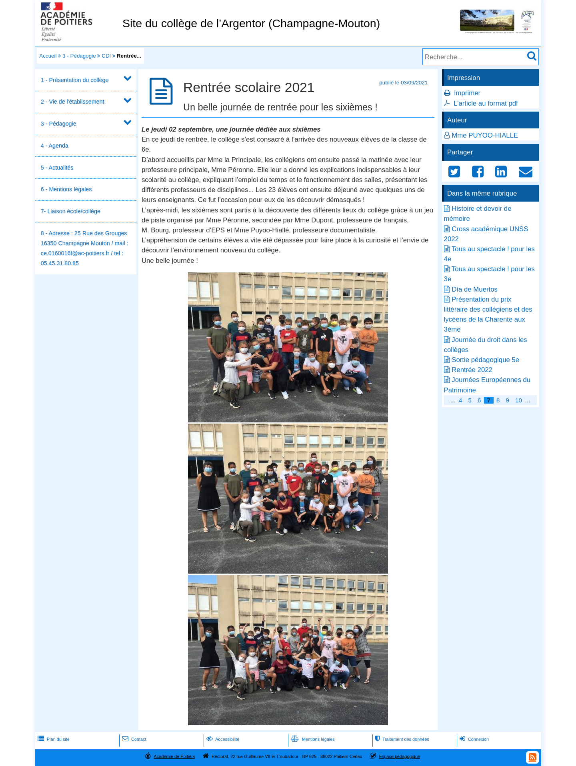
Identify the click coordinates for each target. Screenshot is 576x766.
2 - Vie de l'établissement (72, 101)
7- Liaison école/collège (70, 211)
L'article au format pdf (486, 103)
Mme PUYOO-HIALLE (485, 135)
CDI (106, 56)
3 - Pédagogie (79, 56)
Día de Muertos (475, 289)
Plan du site (53, 739)
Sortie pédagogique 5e (485, 360)
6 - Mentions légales (66, 189)
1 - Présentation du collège (75, 80)
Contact (133, 739)
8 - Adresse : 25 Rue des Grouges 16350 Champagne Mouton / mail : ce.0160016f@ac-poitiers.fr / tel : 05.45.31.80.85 (84, 248)
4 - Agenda (54, 145)
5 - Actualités (57, 167)
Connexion (473, 739)
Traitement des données (401, 739)
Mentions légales (312, 739)
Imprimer (467, 93)
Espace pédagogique (399, 756)
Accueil (47, 56)
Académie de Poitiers (174, 756)
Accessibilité (222, 739)
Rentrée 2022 (472, 370)
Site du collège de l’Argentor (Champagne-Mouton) (251, 23)
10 (518, 400)
